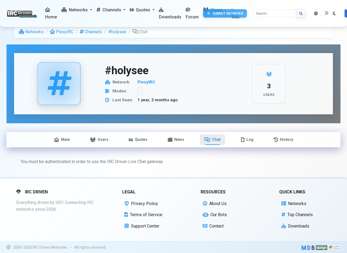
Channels (91, 31)
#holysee (117, 31)
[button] (76, 10)
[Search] (275, 13)
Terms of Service (143, 214)
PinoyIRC (61, 31)
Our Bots (215, 214)
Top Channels (297, 214)
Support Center (141, 226)
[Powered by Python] (334, 247)
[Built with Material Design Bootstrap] (308, 247)
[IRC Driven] (22, 13)
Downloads (295, 226)
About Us (215, 203)
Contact (213, 226)
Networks (31, 31)
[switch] (324, 13)
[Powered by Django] (321, 247)
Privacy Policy (141, 203)
